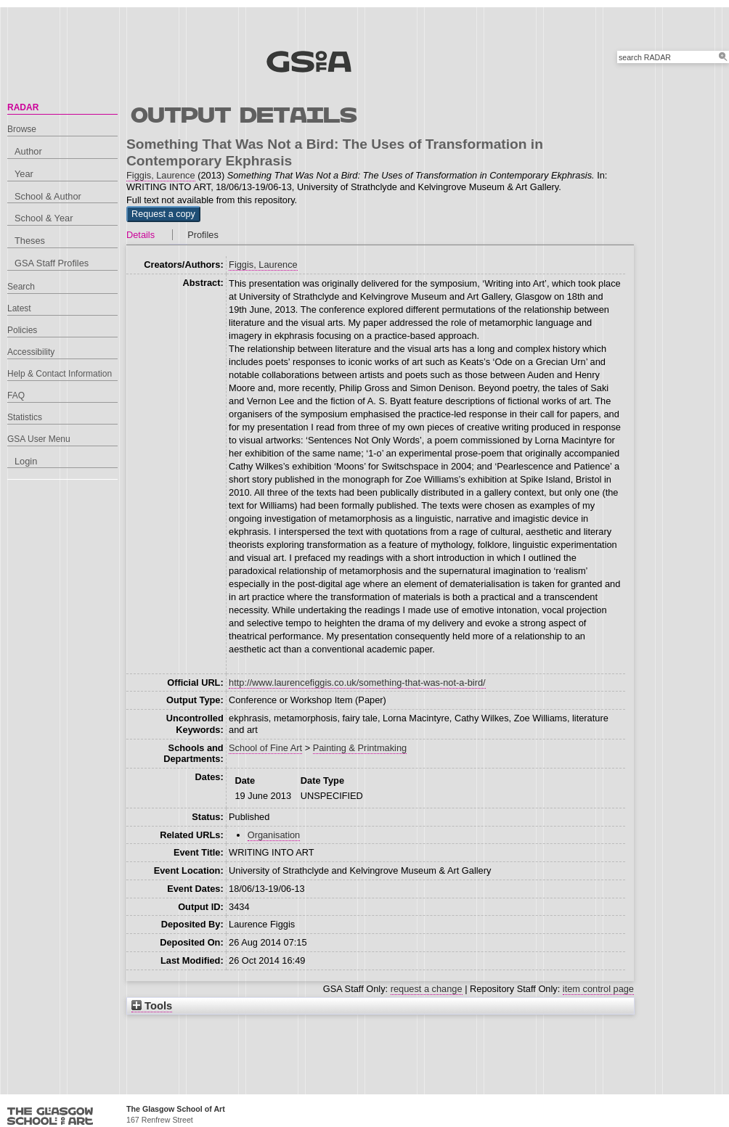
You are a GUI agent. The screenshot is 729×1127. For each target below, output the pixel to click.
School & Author (48, 196)
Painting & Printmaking (360, 747)
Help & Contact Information (59, 374)
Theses (30, 240)
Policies (22, 330)
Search (21, 287)
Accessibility (30, 352)
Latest (19, 308)
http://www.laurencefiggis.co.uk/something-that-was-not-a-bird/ (357, 682)
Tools (151, 1006)
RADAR (22, 107)
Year (24, 173)
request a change (427, 988)
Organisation (274, 834)
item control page (598, 988)
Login (26, 461)
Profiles (203, 234)
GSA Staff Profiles (52, 263)
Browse (21, 129)
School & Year (44, 218)
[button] (163, 214)
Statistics (24, 417)
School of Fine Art (265, 747)
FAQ (16, 395)
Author (28, 151)
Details (140, 234)
